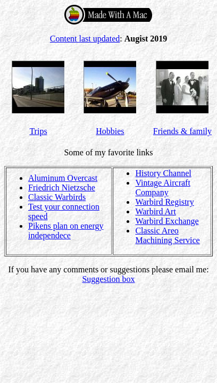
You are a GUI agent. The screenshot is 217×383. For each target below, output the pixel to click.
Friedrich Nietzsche (61, 187)
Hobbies (110, 131)
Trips (38, 131)
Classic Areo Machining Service (167, 235)
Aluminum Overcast (62, 177)
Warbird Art (155, 211)
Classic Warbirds (57, 197)
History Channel (163, 173)
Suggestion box (108, 279)
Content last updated (85, 38)
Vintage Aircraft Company (162, 187)
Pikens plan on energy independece (65, 230)
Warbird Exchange (166, 221)
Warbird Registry (164, 201)
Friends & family (182, 131)
